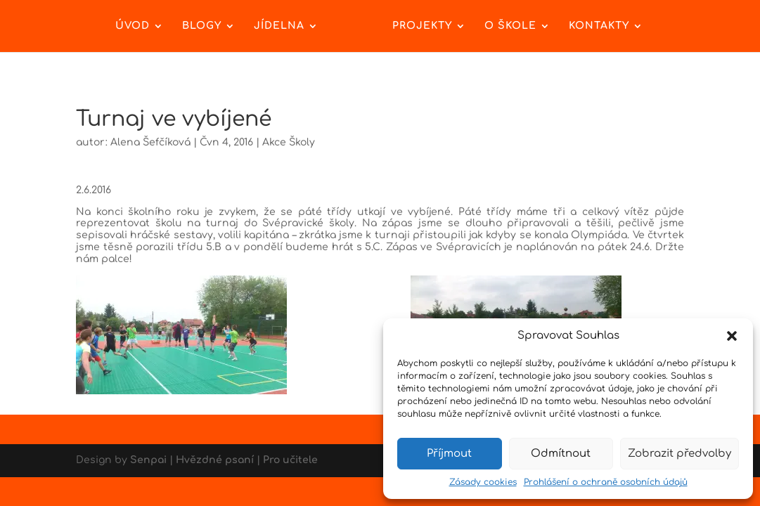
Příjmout (449, 454)
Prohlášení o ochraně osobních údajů (606, 482)
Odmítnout (561, 454)
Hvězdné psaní (215, 460)
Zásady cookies (483, 482)
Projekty (422, 26)
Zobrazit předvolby (679, 454)
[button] (732, 336)
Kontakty (599, 26)
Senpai (148, 460)
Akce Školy (288, 142)
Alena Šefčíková (150, 142)
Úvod (132, 26)
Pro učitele (290, 460)
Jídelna (279, 26)
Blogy (201, 26)
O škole (510, 26)
